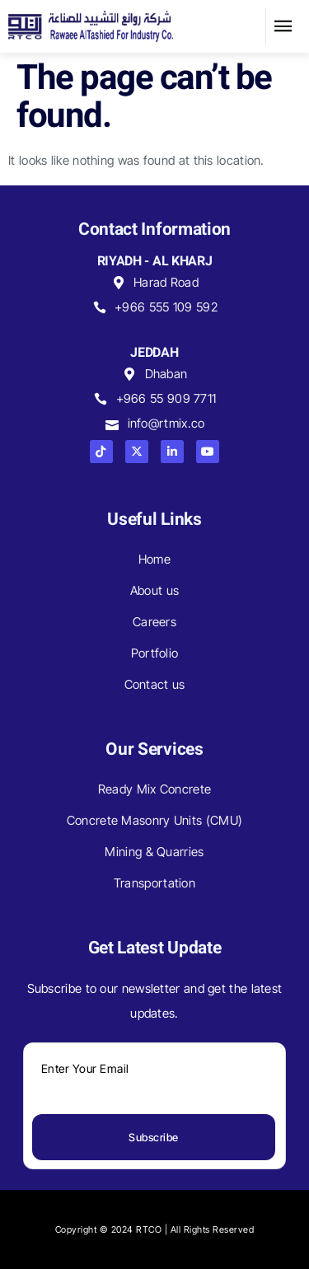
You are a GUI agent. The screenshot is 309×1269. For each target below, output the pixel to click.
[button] (283, 26)
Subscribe (154, 1137)
